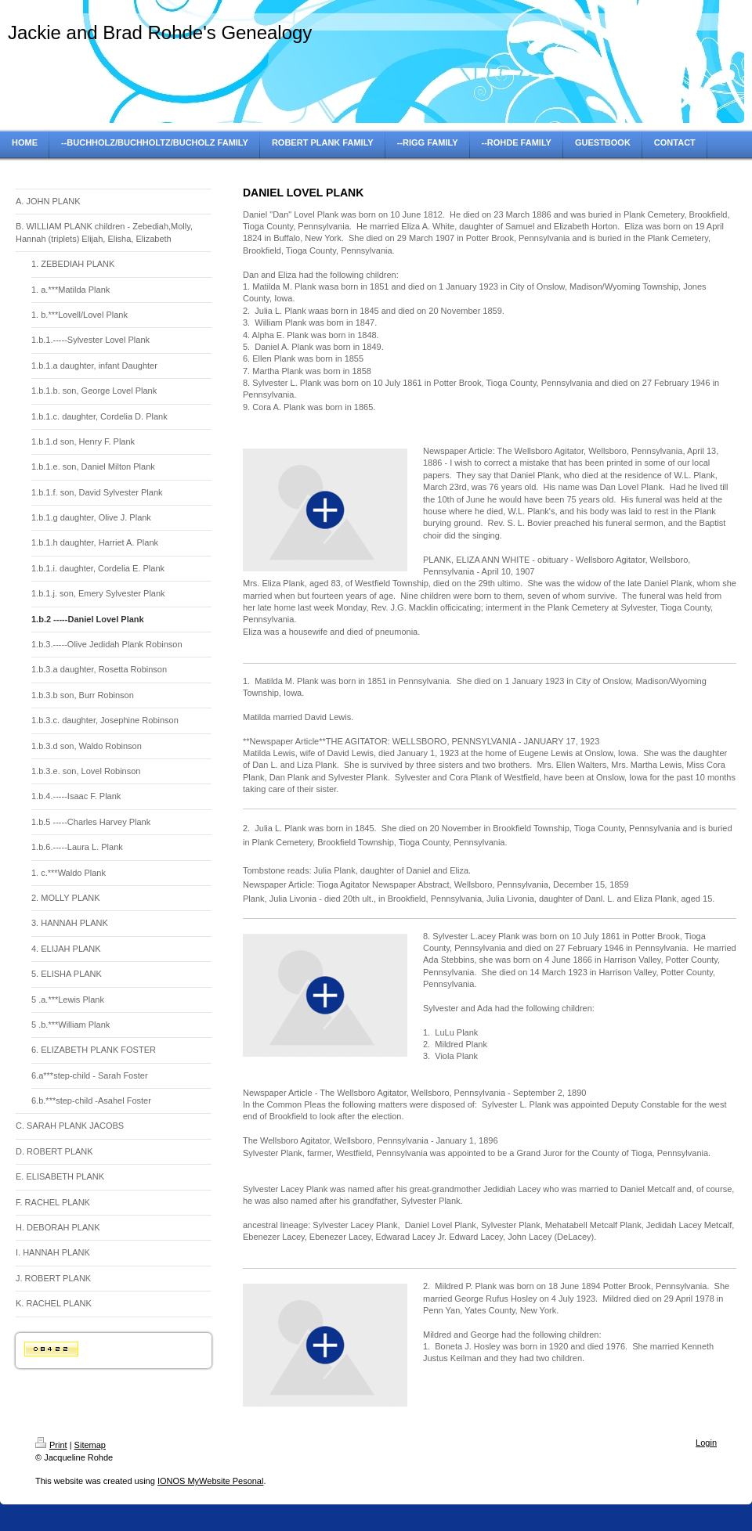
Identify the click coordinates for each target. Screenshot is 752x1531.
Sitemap (90, 1445)
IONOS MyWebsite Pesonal (210, 1481)
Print (51, 1445)
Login (706, 1442)
